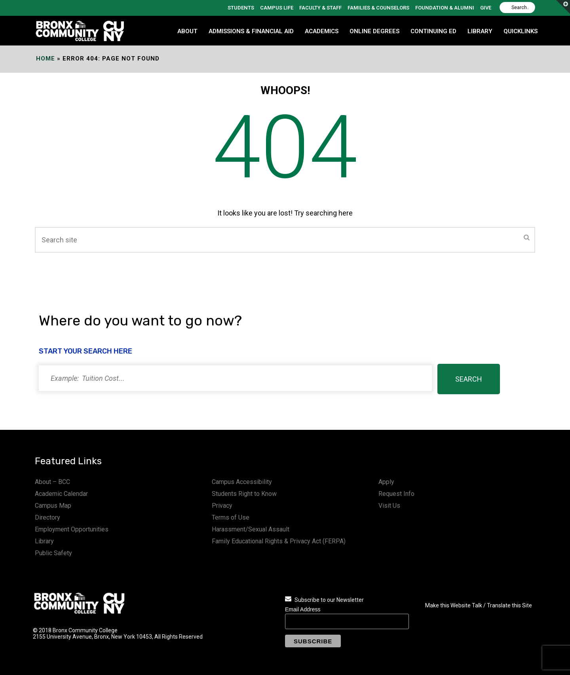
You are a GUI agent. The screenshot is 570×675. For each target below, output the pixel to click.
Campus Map (53, 505)
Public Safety (53, 553)
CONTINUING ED (433, 31)
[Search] (517, 7)
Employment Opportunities (71, 529)
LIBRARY (479, 31)
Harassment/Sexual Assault (250, 529)
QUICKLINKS (521, 31)
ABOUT (187, 31)
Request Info (396, 493)
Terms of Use (230, 517)
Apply (386, 482)
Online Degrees (374, 31)
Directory (47, 517)
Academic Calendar (61, 493)
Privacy (222, 505)
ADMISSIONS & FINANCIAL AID (251, 31)
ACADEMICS (321, 31)
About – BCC (52, 482)
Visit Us (389, 505)
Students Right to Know (244, 493)
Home (45, 58)
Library (44, 541)
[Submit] (527, 238)
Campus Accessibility (242, 482)
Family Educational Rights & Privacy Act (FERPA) (279, 541)
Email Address (302, 609)
